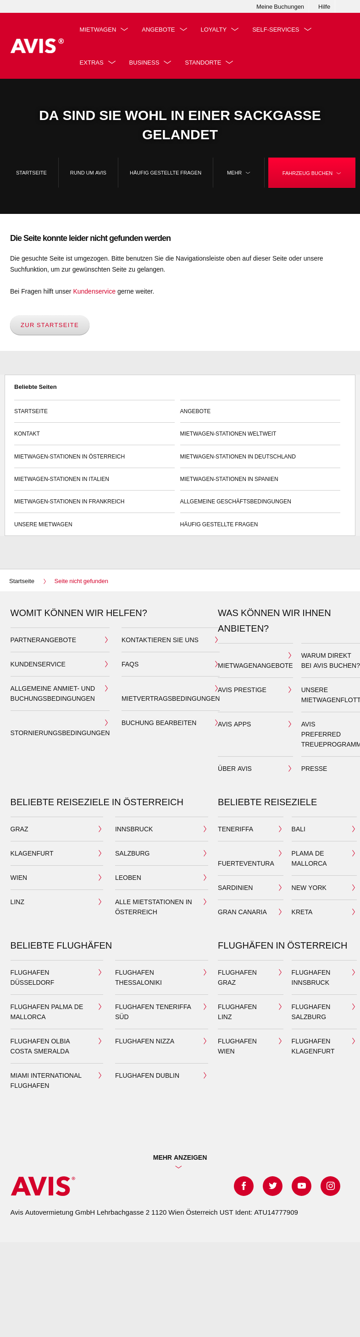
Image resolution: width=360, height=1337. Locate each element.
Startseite (31, 172)
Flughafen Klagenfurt (313, 1046)
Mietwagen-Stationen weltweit (260, 429)
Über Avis (235, 768)
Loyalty (214, 29)
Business (144, 62)
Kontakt (94, 429)
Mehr (238, 172)
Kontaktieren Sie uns (160, 639)
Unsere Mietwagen (94, 520)
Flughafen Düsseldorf (33, 977)
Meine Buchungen (280, 6)
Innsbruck (134, 828)
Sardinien (235, 887)
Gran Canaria (242, 911)
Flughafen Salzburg (311, 1011)
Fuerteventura (246, 863)
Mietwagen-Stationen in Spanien (260, 475)
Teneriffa (235, 828)
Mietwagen (98, 29)
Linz (17, 901)
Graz (19, 828)
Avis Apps (234, 724)
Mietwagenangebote (255, 665)
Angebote (158, 29)
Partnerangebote (43, 639)
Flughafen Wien (237, 1046)
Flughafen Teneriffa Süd (153, 1011)
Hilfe (324, 6)
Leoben (128, 877)
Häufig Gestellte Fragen (165, 172)
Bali (298, 828)
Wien (19, 877)
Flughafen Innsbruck (311, 977)
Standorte (203, 62)
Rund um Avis (88, 172)
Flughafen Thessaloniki (138, 977)
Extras (92, 62)
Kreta (302, 911)
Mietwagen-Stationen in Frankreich (94, 497)
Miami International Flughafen (46, 1080)
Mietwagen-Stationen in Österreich (94, 452)
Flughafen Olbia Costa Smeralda (40, 1046)
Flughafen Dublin (147, 1075)
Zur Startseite (50, 325)
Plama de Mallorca (309, 858)
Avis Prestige (242, 689)
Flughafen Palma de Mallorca (47, 1011)
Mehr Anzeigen (180, 1157)
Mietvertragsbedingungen (171, 698)
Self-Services (275, 29)
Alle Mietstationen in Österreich (153, 906)
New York (309, 887)
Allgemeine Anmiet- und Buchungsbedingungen (53, 693)
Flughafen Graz (237, 977)
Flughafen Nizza (144, 1041)
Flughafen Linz (237, 1011)
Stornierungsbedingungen (60, 732)
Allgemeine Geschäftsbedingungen (260, 497)
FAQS (130, 664)
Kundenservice (94, 291)
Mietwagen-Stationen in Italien (94, 475)
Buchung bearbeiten (159, 722)
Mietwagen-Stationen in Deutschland (260, 452)
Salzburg (132, 853)
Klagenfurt (32, 853)
